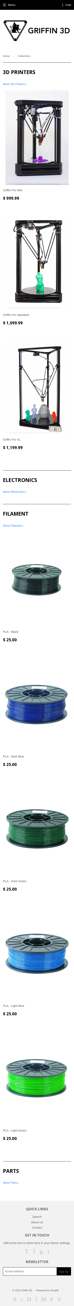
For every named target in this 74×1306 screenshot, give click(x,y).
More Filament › (13, 525)
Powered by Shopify (47, 1290)
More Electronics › (15, 491)
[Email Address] (30, 1271)
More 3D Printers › (15, 84)
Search (37, 1216)
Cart (66, 4)
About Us (37, 1222)
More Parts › (11, 1182)
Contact (37, 1227)
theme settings (60, 1243)
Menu (11, 4)
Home (6, 56)
